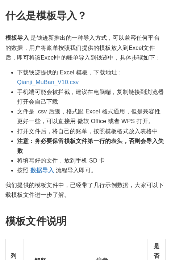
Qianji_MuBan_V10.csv (48, 82)
